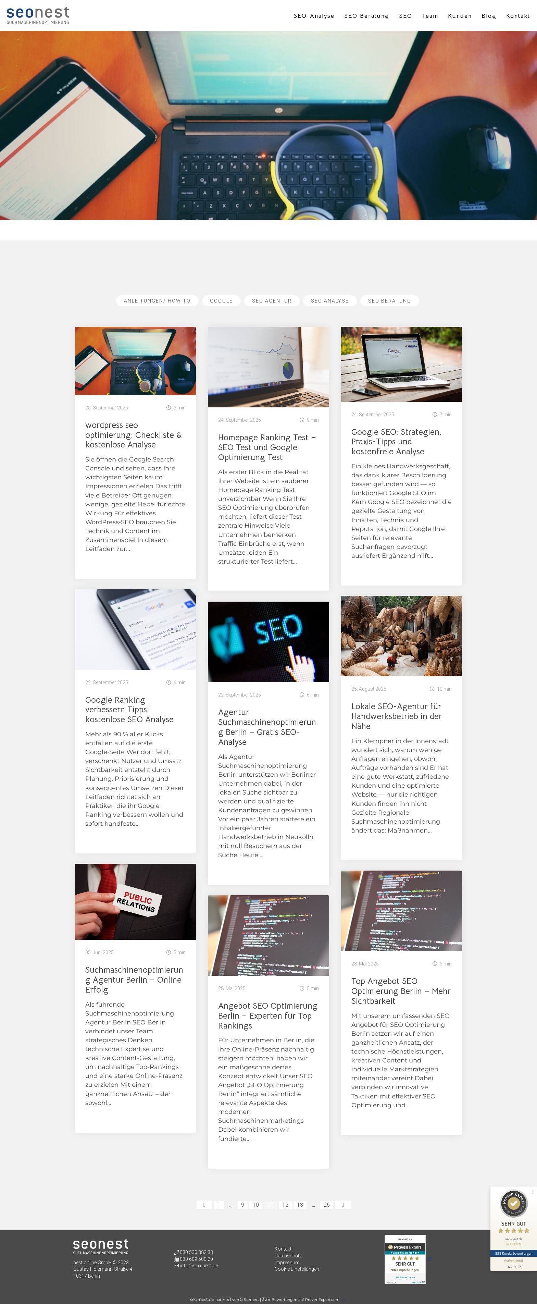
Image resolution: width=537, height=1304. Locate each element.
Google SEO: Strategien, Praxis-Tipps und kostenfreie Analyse (396, 442)
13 (300, 1205)
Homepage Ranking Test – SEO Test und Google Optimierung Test (267, 447)
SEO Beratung (366, 16)
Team (430, 16)
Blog (489, 16)
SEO (405, 16)
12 (285, 1205)
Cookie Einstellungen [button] (297, 1269)
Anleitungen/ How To (157, 301)
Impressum (287, 1262)
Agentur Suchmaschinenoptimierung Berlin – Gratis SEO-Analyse (267, 727)
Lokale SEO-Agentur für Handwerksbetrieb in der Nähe (396, 716)
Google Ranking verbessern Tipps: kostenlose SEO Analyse (129, 710)
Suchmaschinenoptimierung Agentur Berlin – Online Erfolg (134, 980)
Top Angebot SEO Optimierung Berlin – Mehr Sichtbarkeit (401, 991)
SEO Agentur (272, 301)
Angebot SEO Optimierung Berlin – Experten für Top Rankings (267, 1016)
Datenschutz (288, 1255)
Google (221, 301)
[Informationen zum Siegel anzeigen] (513, 1264)
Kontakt (518, 16)
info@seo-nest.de (199, 1265)
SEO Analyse (330, 301)
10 (256, 1205)
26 (327, 1205)
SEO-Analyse (314, 16)
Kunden (460, 16)
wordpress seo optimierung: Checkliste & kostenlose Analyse (133, 435)
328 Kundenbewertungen (513, 1253)
